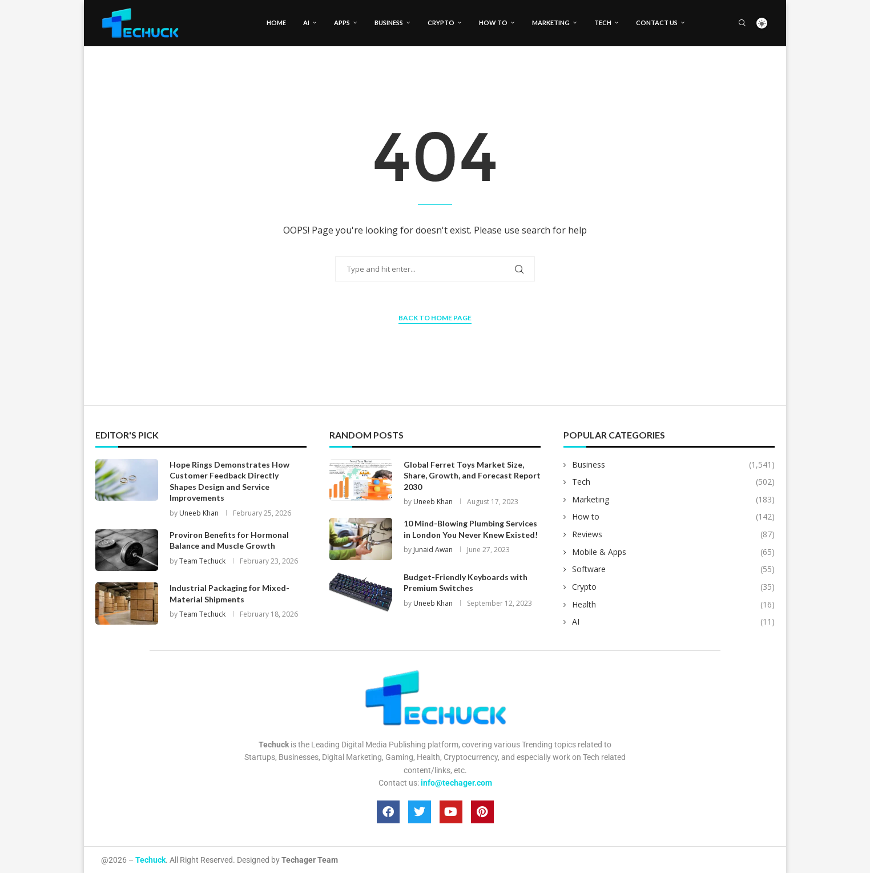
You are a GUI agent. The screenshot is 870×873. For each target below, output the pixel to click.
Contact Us (657, 22)
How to (493, 22)
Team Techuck (202, 561)
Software (673, 569)
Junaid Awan (433, 549)
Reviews (673, 534)
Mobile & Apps (673, 552)
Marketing (551, 22)
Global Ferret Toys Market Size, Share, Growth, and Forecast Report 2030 (472, 476)
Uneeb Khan (199, 513)
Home (276, 22)
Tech (602, 22)
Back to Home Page (435, 317)
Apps (342, 22)
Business (388, 22)
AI (306, 22)
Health (673, 604)
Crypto (441, 22)
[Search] (742, 23)
